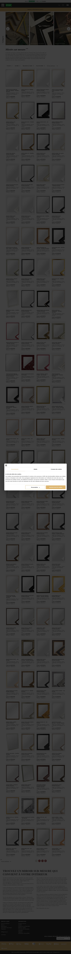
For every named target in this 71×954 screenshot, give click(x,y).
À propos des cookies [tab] (56, 469)
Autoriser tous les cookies (55, 487)
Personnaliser (35, 487)
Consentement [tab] (14, 469)
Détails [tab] (35, 469)
